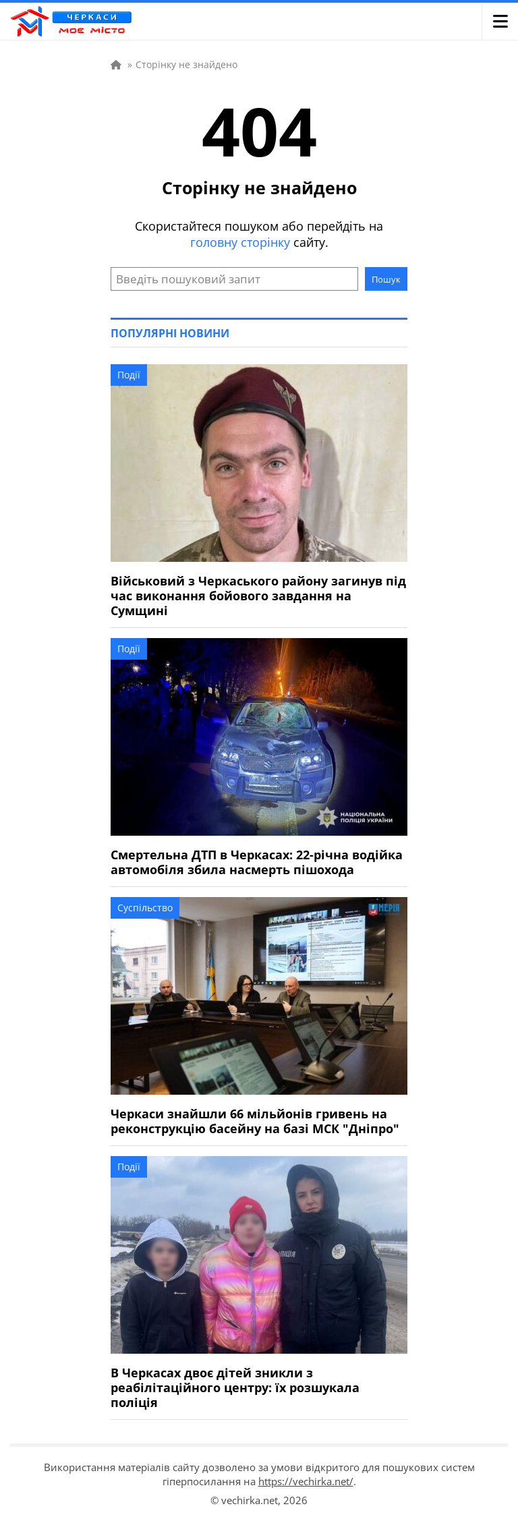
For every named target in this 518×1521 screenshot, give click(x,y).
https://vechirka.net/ (305, 1481)
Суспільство (145, 907)
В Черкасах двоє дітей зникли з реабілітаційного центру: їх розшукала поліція (235, 1387)
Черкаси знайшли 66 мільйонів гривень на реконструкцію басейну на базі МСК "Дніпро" (255, 1121)
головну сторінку (240, 242)
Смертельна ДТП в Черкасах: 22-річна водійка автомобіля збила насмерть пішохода (257, 862)
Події (128, 374)
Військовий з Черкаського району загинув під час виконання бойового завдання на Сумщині (258, 595)
